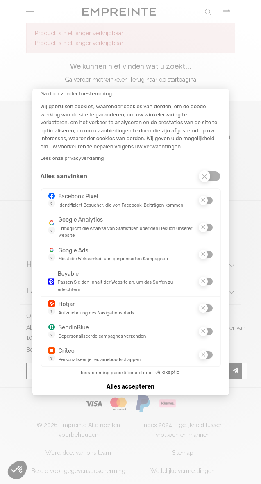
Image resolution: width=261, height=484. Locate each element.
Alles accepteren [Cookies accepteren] (130, 386)
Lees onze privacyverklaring (72, 158)
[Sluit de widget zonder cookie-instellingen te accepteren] (76, 94)
